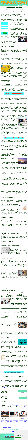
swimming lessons (24, 404)
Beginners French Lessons (18, 422)
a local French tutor (7, 147)
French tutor (9, 350)
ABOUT (20, 5)
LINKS (18, 5)
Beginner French (12, 421)
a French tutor (4, 352)
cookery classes (3, 406)
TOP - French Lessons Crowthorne (6, 427)
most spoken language (14, 224)
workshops (13, 298)
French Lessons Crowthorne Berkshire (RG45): (8, 11)
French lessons (8, 140)
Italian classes (7, 407)
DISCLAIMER (25, 5)
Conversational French (9, 422)
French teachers (11, 145)
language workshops (8, 308)
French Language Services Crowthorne (9, 389)
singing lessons (3, 404)
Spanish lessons (8, 405)
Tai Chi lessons (13, 406)
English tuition (13, 404)
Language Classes (15, 420)
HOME (16, 5)
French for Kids (3, 420)
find (3, 376)
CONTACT (23, 5)
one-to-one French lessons (20, 364)
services (2, 409)
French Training (24, 421)
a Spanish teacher (19, 405)
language (5, 36)
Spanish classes (23, 406)
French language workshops (22, 292)
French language (7, 384)
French (8, 20)
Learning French (20, 420)
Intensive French (9, 420)
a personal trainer (18, 407)
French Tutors (3, 422)
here (4, 387)
